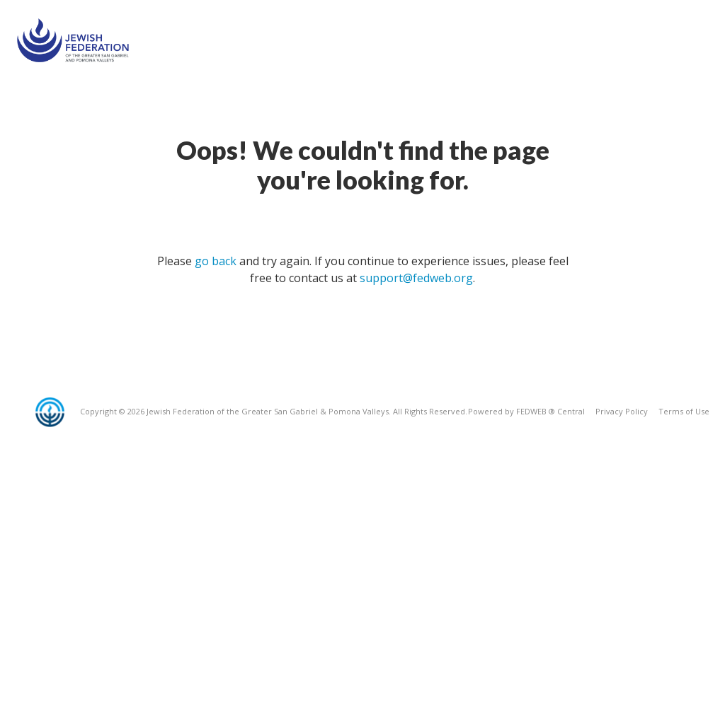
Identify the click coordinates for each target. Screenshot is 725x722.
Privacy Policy (621, 411)
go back (215, 261)
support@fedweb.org (416, 278)
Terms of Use (683, 411)
